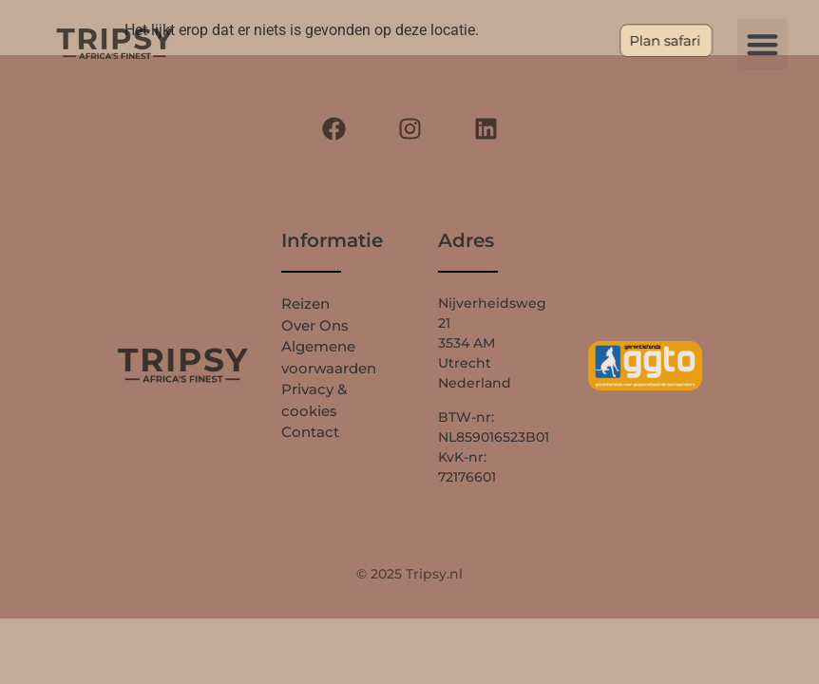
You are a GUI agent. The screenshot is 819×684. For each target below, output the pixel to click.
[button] (762, 44)
